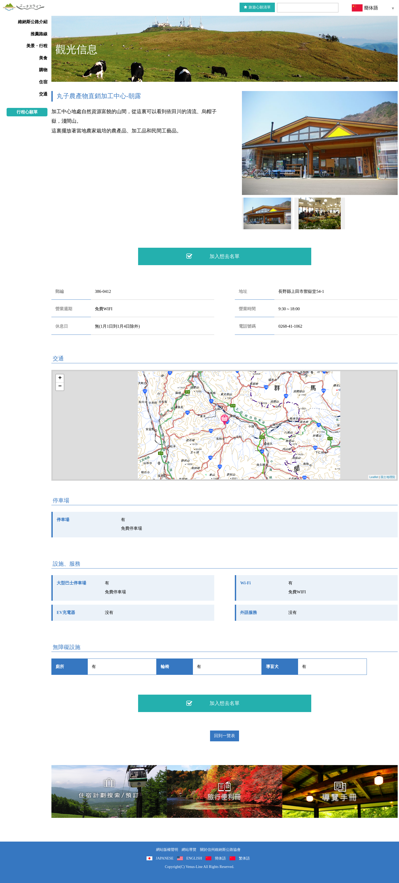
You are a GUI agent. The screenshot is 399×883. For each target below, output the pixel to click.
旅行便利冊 (224, 791)
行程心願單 (27, 112)
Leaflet (373, 477)
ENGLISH (194, 858)
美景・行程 (36, 46)
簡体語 (220, 858)
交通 (43, 94)
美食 (43, 58)
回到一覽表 (224, 735)
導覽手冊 (340, 791)
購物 (43, 70)
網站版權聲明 (167, 850)
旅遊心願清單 (257, 7)
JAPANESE (164, 858)
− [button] (60, 386)
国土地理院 (388, 477)
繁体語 (244, 858)
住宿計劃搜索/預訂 (109, 791)
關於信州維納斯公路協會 (220, 850)
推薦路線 (39, 34)
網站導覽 (189, 850)
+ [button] (60, 378)
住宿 (43, 82)
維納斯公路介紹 (32, 22)
